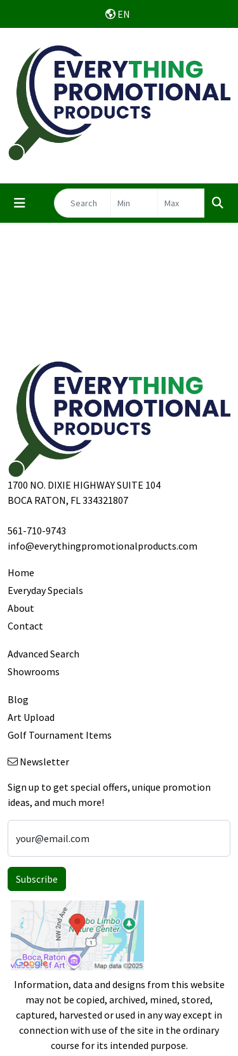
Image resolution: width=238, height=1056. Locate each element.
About (21, 608)
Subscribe (37, 879)
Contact (25, 625)
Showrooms (34, 671)
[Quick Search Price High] (181, 203)
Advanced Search (43, 653)
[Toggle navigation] (19, 203)
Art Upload (31, 717)
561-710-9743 (37, 530)
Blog (18, 699)
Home (21, 572)
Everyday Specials (45, 590)
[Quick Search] (82, 203)
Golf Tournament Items (60, 735)
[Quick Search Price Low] (134, 203)
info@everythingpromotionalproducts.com (102, 545)
